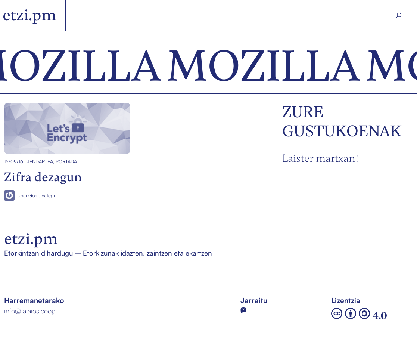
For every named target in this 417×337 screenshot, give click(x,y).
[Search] (398, 15)
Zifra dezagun (25, 128)
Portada (66, 161)
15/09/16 (13, 161)
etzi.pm (29, 15)
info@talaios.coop (29, 310)
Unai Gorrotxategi (36, 195)
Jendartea (40, 161)
